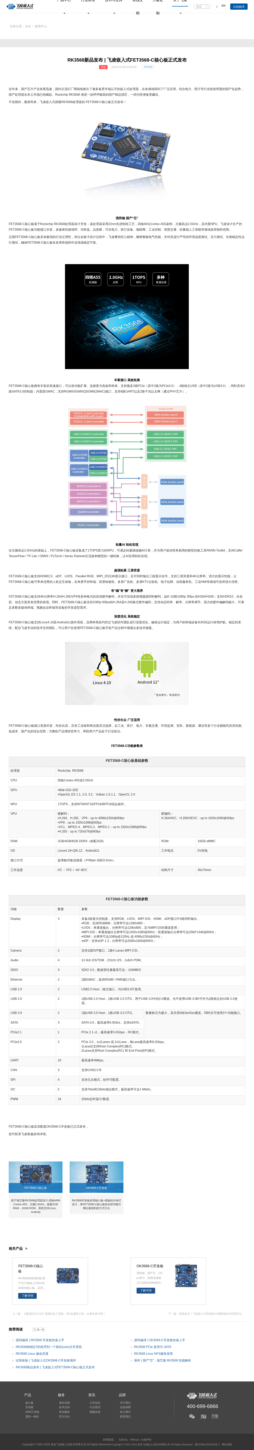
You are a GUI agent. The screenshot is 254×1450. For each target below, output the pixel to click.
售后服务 (62, 1412)
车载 (148, 725)
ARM (57, 1200)
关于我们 (120, 1401)
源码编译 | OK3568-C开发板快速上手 (159, 1340)
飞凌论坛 (122, 1439)
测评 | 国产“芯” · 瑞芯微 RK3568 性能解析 (162, 1360)
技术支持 (62, 1406)
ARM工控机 (31, 1412)
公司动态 (91, 1401)
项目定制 (62, 1401)
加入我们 (120, 1412)
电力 (188, 89)
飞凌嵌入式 (47, 102)
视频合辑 (91, 1412)
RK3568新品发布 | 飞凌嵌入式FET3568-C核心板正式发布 (55, 1367)
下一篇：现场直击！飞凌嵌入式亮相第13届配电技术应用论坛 (205, 1313)
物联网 (140, 229)
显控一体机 (31, 1417)
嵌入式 (124, 89)
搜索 (207, 7)
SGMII (78, 391)
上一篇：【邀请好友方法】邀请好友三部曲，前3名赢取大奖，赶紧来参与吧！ (59, 1313)
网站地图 (231, 1444)
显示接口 (121, 576)
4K (194, 576)
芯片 (30, 89)
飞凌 (223, 224)
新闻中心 (41, 26)
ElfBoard (135, 1439)
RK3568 (148, 67)
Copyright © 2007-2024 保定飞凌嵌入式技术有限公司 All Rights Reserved (151, 1444)
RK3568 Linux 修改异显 (32, 1353)
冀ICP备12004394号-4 (211, 1444)
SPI (12, 1079)
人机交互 (59, 581)
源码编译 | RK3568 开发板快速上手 (40, 1340)
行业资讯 (91, 1406)
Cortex (155, 224)
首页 (28, 26)
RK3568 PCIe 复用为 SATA (153, 1346)
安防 (179, 725)
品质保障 (120, 1406)
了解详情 (27, 1295)
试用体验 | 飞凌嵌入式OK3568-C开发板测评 (46, 1360)
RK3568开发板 (81, 1200)
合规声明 (147, 1439)
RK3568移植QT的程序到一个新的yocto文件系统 (49, 1346)
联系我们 (120, 1417)
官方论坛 (62, 1417)
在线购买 (239, 6)
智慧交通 (170, 229)
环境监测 (167, 725)
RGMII (68, 391)
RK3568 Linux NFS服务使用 (153, 1353)
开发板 (65, 1126)
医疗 (197, 89)
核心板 (106, 102)
